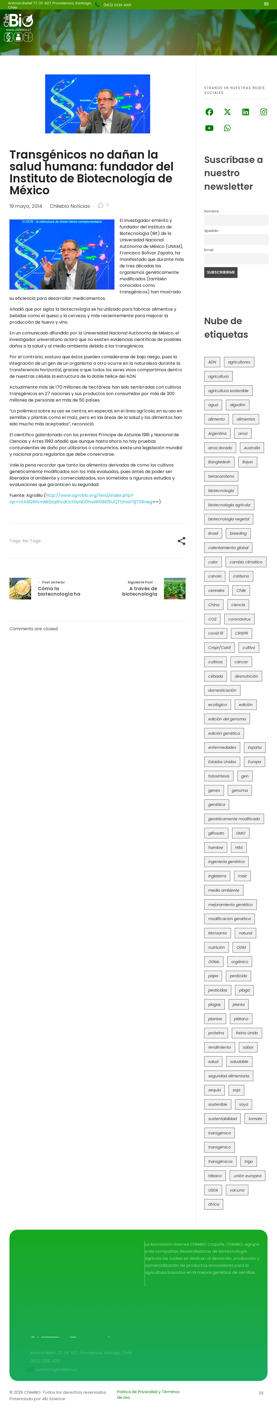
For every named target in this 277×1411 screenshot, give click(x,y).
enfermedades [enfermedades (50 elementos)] (222, 747)
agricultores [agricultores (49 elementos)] (239, 362)
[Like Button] (100, 205)
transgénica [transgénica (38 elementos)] (219, 1133)
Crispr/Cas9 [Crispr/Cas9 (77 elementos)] (219, 647)
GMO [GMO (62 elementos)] (240, 833)
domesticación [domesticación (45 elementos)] (222, 690)
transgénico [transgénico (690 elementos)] (219, 1147)
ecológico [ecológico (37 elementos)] (217, 704)
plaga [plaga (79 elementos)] (244, 990)
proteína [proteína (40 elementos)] (216, 1033)
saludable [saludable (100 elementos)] (239, 1061)
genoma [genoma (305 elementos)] (240, 790)
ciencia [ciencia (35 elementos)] (238, 605)
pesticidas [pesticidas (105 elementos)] (217, 990)
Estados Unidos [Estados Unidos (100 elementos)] (222, 761)
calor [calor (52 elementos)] (213, 562)
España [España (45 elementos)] (255, 747)
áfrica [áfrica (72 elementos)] (213, 1204)
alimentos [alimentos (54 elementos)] (246, 419)
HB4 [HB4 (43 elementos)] (239, 847)
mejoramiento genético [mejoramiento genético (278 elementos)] (230, 904)
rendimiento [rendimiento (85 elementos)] (219, 1047)
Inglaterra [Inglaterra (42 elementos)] (217, 876)
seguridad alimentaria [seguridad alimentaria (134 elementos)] (228, 1076)
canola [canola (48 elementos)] (214, 576)
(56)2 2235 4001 (117, 5)
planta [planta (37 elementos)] (239, 1004)
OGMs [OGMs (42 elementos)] (213, 961)
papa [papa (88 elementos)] (213, 976)
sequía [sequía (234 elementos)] (214, 1090)
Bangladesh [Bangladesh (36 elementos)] (219, 462)
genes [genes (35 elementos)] (214, 790)
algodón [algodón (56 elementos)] (237, 405)
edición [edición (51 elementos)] (246, 704)
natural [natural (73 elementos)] (245, 933)
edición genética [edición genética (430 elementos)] (224, 733)
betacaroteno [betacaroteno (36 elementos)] (221, 476)
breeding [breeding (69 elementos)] (238, 533)
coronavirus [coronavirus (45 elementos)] (239, 619)
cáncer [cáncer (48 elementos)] (241, 662)
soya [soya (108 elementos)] (243, 1104)
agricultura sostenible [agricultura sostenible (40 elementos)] (228, 390)
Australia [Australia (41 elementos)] (252, 448)
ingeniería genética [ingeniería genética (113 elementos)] (226, 861)
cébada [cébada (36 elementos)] (215, 676)
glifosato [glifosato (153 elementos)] (216, 833)
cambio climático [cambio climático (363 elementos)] (246, 562)
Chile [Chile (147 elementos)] (241, 590)
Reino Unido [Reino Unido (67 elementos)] (247, 1033)
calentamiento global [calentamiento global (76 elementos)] (228, 547)
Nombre (211, 211)
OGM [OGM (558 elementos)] (241, 947)
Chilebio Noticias (70, 206)
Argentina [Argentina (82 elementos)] (217, 433)
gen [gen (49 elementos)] (245, 776)
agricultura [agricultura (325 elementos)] (218, 376)
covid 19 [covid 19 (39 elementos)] (215, 633)
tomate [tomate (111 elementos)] (255, 1118)
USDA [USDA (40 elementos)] (213, 1190)
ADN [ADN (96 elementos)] (212, 362)
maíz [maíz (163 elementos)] (242, 876)
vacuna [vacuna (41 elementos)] (237, 1190)
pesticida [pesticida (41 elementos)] (238, 976)
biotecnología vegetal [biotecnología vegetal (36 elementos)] (228, 519)
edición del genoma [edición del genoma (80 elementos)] (227, 719)
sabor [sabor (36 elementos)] (248, 1047)
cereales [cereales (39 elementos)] (216, 590)
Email (208, 250)
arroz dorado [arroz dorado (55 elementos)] (220, 448)
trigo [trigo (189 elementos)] (249, 1161)
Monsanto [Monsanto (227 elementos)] (217, 933)
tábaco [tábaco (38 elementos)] (215, 1176)
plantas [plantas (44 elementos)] (215, 1019)
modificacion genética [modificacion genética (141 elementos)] (229, 918)
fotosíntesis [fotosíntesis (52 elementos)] (218, 776)
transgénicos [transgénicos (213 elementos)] (220, 1161)
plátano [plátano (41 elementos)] (241, 1019)
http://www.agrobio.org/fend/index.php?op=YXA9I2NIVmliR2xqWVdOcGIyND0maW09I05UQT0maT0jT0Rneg (80, 498)
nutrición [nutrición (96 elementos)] (216, 947)
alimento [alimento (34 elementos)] (216, 419)
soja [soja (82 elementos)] (236, 1090)
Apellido (211, 230)
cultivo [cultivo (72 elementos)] (249, 647)
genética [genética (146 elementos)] (216, 804)
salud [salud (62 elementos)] (213, 1061)
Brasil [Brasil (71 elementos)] (213, 533)
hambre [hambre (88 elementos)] (215, 847)
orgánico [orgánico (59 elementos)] (239, 961)
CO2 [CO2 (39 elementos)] (212, 619)
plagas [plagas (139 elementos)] (214, 1004)
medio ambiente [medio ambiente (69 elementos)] (223, 890)
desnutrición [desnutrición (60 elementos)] (246, 676)
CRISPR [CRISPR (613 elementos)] (241, 633)
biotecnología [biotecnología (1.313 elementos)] (221, 490)
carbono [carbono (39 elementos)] (241, 576)
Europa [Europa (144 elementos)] (254, 761)
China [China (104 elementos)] (213, 605)
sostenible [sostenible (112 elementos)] (217, 1104)
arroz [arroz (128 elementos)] (243, 433)
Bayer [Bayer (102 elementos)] (247, 462)
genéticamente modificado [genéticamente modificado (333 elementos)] (234, 819)
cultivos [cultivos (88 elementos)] (215, 662)
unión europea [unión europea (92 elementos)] (247, 1176)
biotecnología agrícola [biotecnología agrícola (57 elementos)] (229, 505)
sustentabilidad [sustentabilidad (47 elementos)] (222, 1118)
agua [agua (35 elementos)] (213, 405)
